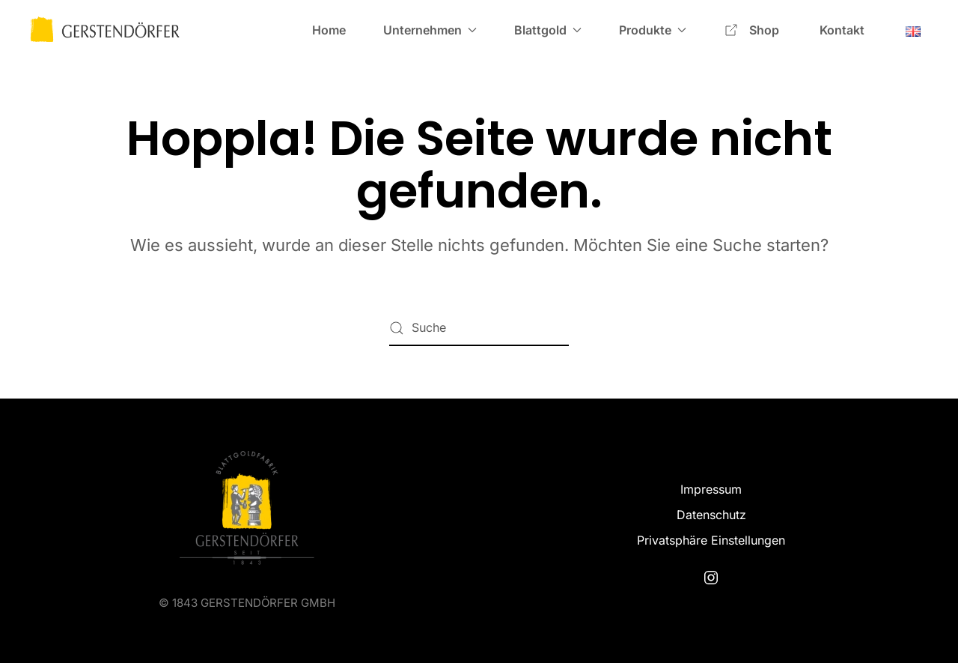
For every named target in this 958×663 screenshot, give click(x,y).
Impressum (711, 489)
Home (329, 29)
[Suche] (479, 328)
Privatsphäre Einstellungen (711, 540)
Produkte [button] (652, 29)
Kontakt (842, 29)
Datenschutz (711, 514)
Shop (753, 29)
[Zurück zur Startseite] (105, 30)
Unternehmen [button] (430, 29)
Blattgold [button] (548, 29)
